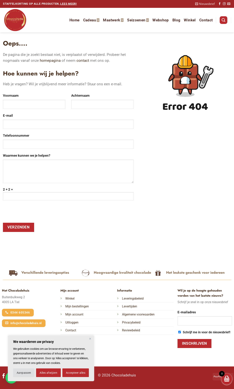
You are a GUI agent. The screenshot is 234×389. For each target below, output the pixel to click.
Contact (206, 20)
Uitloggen (71, 322)
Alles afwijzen (48, 372)
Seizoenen (138, 20)
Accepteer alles (75, 372)
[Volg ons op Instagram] (224, 3)
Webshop (160, 20)
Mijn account (74, 314)
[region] (51, 358)
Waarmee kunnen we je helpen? (26, 155)
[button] (205, 4)
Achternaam (80, 95)
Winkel (190, 20)
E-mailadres (187, 312)
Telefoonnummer (16, 135)
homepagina (50, 60)
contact (82, 60)
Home (74, 20)
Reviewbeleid (131, 330)
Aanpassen (24, 372)
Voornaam (11, 95)
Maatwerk (113, 20)
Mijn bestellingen (77, 306)
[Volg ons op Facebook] (219, 3)
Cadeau (91, 20)
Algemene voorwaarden (138, 314)
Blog (176, 20)
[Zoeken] (223, 20)
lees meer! (68, 3)
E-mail (8, 115)
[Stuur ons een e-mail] (228, 3)
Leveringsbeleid (133, 298)
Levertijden (129, 306)
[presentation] (33, 213)
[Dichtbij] (90, 338)
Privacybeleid (131, 322)
